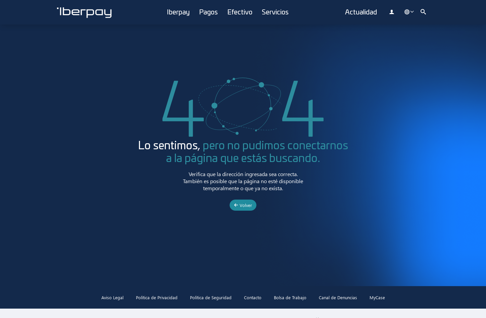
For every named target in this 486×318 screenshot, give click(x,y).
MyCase (377, 297)
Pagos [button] (208, 12)
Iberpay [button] (178, 12)
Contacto (252, 297)
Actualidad (361, 12)
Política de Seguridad (211, 297)
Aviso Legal (112, 297)
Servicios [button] (275, 12)
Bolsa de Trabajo (290, 297)
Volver (243, 205)
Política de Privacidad (157, 297)
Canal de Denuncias (338, 297)
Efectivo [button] (239, 12)
